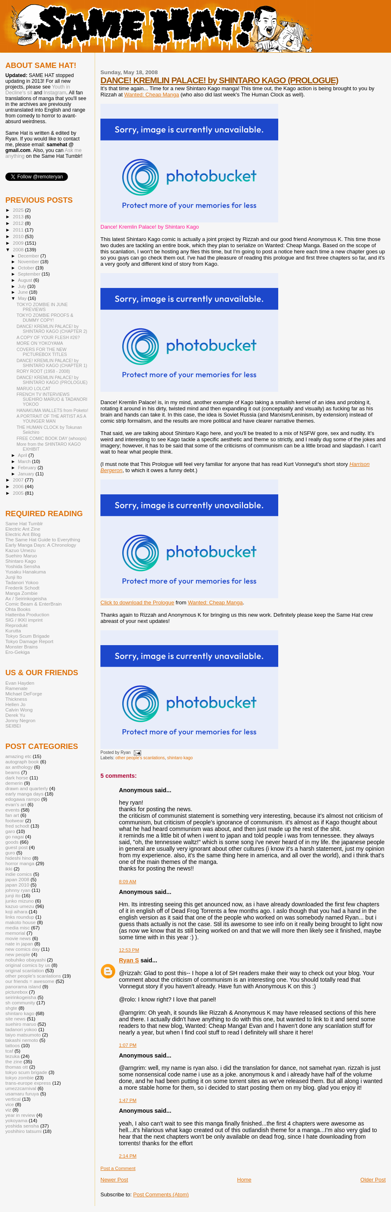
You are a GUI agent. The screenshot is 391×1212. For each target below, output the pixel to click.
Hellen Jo (15, 704)
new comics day (22, 949)
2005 (19, 493)
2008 (19, 249)
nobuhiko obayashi (25, 959)
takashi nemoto (21, 1040)
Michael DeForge (23, 693)
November (29, 261)
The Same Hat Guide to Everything (42, 539)
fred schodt (17, 825)
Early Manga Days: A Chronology (40, 545)
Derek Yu (15, 715)
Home (244, 1180)
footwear (14, 820)
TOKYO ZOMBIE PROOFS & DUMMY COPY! (44, 318)
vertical (13, 1099)
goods (12, 842)
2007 (19, 479)
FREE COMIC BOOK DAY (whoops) (51, 438)
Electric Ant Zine (22, 528)
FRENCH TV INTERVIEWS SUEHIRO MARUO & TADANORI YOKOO (51, 399)
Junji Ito (13, 577)
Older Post (373, 1180)
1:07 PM (128, 1045)
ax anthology (19, 767)
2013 (19, 216)
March (25, 461)
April (23, 455)
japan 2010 (17, 884)
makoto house (20, 922)
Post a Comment (117, 1168)
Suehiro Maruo (21, 555)
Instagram (55, 93)
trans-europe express (28, 1083)
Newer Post (114, 1180)
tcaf (9, 1050)
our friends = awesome (29, 981)
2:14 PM (128, 1156)
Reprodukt (16, 625)
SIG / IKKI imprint (24, 619)
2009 (19, 243)
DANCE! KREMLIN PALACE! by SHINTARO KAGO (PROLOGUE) (219, 80)
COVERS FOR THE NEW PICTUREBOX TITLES (41, 352)
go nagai (14, 836)
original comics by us (27, 965)
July (23, 286)
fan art (12, 815)
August (26, 280)
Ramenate (16, 688)
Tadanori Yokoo (21, 582)
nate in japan (19, 943)
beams (12, 772)
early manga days (24, 793)
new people (17, 954)
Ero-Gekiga (17, 652)
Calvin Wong (19, 709)
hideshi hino (18, 858)
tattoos (12, 1045)
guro (10, 852)
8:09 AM (127, 881)
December (29, 255)
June (23, 292)
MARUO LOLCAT (33, 388)
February (28, 467)
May (23, 298)
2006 (19, 486)
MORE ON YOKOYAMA (39, 343)
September (30, 273)
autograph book (22, 761)
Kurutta (13, 630)
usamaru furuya (22, 1093)
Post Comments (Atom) (161, 1194)
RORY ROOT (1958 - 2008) (43, 371)
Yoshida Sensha (22, 566)
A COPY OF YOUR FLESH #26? (48, 337)
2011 (19, 229)
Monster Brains (21, 646)
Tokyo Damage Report (29, 641)
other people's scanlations (140, 758)
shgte (11, 1008)
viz (8, 1109)
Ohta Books (17, 609)
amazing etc (18, 756)
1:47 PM (128, 1100)
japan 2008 (17, 879)
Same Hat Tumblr (24, 523)
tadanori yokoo (21, 1029)
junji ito (12, 895)
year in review (20, 1115)
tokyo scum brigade (26, 1072)
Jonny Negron (20, 720)
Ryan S (129, 960)
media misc (17, 927)
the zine (13, 1061)
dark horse (16, 777)
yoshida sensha (22, 1125)
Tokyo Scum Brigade (27, 636)
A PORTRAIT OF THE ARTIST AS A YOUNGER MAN (51, 418)
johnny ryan (17, 890)
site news (15, 1018)
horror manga (19, 863)
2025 (19, 210)
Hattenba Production (27, 614)
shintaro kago (180, 758)
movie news (18, 938)
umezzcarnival (20, 1088)
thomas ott (16, 1066)
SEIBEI (13, 725)
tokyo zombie (19, 1077)
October (27, 267)
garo (10, 831)
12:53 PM (129, 950)
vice (9, 1104)
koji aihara (16, 911)
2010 (19, 236)
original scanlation (24, 970)
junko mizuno (19, 900)
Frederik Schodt (22, 587)
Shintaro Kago (20, 561)
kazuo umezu (19, 906)
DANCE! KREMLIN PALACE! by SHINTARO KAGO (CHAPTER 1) (51, 363)
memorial (15, 933)
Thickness (16, 699)
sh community (20, 1002)
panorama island (23, 986)
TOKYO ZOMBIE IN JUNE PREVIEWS (41, 307)
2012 (19, 223)
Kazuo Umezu (20, 550)
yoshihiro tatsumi (23, 1131)
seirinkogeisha (20, 997)
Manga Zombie (21, 593)
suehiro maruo (20, 1024)
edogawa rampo (22, 799)
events (12, 809)
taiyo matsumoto (23, 1034)
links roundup (19, 917)
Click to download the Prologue (137, 602)
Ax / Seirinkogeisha (26, 598)
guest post (16, 847)
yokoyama (16, 1120)
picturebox (16, 991)
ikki (8, 868)
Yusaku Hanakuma (25, 571)
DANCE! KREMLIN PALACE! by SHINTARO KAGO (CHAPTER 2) (51, 329)
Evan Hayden (19, 683)
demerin (14, 783)
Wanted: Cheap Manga (151, 94)
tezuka (12, 1056)
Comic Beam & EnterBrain (33, 603)
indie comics (18, 874)
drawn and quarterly (26, 788)
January (27, 473)
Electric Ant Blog (22, 534)
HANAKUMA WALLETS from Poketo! (52, 410)
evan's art (15, 804)
